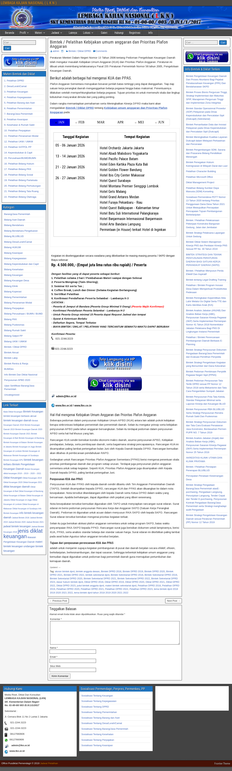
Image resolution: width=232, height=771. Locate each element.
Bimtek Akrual (11, 352)
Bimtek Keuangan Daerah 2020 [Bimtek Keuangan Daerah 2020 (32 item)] (28, 429)
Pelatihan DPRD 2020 (67, 589)
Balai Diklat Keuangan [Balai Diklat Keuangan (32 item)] (12, 412)
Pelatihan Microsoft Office (199, 177)
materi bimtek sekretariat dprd (120, 585)
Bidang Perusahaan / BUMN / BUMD (23, 313)
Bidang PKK (10, 319)
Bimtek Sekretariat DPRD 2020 (66, 578)
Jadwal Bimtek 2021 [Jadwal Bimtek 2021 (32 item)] (35, 522)
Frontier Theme (222, 768)
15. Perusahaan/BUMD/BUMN (20, 158)
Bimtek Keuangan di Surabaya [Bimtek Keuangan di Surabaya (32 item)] (26, 455)
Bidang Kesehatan (13, 269)
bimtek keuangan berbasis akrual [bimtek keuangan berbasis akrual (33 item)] (19, 416)
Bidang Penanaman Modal (18, 302)
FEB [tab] (79, 122)
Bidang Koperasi (12, 291)
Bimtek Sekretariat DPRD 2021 (100, 578)
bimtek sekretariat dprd (97, 574)
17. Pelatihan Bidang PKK (17, 169)
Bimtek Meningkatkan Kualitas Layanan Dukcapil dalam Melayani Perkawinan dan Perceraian (206, 140)
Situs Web (55, 670)
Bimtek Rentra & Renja (16, 363)
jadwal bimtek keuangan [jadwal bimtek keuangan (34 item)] (17, 526)
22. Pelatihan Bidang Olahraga (20, 197)
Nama (54, 652)
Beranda (9, 32)
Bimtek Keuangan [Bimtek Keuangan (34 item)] (33, 411)
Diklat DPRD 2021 (155, 582)
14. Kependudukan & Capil (18, 152)
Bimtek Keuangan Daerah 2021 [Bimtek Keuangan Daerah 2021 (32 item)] (16, 434)
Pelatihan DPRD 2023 (140, 589)
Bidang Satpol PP (13, 335)
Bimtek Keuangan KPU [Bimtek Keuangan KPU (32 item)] (13, 460)
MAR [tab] (101, 122)
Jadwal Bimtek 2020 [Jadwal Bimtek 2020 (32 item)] (17, 522)
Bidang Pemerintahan (15, 297)
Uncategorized (11, 394)
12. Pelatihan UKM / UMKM (18, 141)
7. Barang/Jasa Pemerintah (18, 113)
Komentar (56, 619)
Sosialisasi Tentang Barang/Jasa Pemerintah (104, 733)
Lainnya (73, 32)
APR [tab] (120, 122)
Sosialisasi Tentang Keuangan (97, 700)
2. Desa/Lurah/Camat (15, 86)
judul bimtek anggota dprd (90, 585)
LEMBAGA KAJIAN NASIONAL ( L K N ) (29, 3)
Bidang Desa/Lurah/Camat (18, 241)
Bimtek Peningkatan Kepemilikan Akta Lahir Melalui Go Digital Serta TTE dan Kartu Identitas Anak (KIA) (206, 301)
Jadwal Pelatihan (49, 767)
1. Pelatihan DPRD (14, 80)
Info (150, 32)
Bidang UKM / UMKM (15, 341)
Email (53, 661)
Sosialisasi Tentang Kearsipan (97, 749)
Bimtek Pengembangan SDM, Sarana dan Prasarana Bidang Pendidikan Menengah (205, 153)
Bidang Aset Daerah (14, 219)
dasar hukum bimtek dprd (69, 582)
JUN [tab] (159, 122)
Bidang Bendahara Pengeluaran (21, 230)
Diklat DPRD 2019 (114, 582)
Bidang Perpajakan (14, 308)
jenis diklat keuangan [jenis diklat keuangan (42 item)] (23, 533)
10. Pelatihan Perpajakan (17, 130)
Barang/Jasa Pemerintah (17, 214)
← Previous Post (58, 600)
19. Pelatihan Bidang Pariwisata (21, 180)
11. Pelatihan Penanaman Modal (21, 136)
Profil (23, 32)
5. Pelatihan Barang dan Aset (19, 102)
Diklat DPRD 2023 (66, 585)
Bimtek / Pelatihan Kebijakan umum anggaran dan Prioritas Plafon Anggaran (109, 44)
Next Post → (173, 600)
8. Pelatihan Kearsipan (16, 119)
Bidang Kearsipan (13, 253)
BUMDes (9, 369)
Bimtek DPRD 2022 (74, 574)
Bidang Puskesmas (14, 324)
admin (56, 51)
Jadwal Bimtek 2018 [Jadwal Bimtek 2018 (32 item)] (20, 518)
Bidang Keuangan (13, 275)
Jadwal (55, 32)
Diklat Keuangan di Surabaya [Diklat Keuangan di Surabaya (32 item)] (25, 508)
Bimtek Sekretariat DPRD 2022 (133, 578)
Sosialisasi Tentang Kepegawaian (98, 705)
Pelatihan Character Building (201, 171)
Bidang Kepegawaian (15, 258)
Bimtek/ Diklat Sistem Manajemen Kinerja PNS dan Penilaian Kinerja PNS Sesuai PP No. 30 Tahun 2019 (206, 245)
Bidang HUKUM (12, 247)
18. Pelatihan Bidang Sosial (18, 174)
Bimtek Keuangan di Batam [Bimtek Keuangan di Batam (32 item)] (15, 442)
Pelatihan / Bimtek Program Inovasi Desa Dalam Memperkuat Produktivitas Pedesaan (206, 289)
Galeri (104, 32)
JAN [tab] (59, 122)
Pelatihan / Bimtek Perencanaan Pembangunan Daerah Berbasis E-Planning (204, 341)
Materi (38, 32)
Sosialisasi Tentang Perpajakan (97, 744)
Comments (101, 51)
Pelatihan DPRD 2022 (116, 589)
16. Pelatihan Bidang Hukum (19, 163)
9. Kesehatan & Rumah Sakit (19, 125)
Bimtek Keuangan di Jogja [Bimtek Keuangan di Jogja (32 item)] (24, 447)
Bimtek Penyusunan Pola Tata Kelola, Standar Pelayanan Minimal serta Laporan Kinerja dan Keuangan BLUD (205, 400)
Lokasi (86, 32)
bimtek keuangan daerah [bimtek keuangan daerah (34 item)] (17, 420)
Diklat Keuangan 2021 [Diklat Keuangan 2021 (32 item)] (32, 482)
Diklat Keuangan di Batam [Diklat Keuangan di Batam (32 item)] (14, 495)
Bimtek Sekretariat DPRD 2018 (127, 574)
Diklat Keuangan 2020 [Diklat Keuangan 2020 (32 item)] (12, 482)
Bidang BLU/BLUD (14, 236)
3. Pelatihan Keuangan (16, 91)
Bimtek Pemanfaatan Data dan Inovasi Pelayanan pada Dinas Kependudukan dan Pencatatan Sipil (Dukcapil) (206, 128)
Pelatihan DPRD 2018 (149, 585)
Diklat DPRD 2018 (93, 582)
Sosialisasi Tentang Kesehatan (97, 738)
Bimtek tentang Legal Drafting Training (206, 279)
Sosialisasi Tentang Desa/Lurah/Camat (101, 727)
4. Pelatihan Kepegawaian (18, 97)
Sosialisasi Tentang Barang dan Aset (100, 722)
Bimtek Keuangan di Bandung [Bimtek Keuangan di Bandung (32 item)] (31, 438)
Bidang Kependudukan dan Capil (21, 264)
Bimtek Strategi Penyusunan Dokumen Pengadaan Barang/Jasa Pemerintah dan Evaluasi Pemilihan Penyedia (206, 353)
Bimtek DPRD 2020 (154, 571)
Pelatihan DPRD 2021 (92, 589)
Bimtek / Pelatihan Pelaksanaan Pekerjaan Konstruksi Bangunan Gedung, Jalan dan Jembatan (203, 224)
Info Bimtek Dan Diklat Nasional (20, 374)
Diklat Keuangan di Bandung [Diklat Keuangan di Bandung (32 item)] (31, 491)
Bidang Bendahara (14, 225)
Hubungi (118, 32)
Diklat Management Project (200, 182)
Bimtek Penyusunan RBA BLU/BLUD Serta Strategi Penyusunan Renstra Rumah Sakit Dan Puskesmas (205, 413)
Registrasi (134, 32)
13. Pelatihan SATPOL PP (17, 147)
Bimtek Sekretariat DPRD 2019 (160, 574)
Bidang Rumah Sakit (15, 330)
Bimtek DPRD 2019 (133, 571)
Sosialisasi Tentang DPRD (95, 711)
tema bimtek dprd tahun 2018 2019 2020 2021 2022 (101, 592)
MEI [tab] (139, 122)
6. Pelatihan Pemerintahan (18, 108)
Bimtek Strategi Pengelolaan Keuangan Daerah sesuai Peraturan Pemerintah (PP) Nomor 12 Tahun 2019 (206, 519)
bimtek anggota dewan (88, 571)
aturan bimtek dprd (64, 571)
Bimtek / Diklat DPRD (80, 51)
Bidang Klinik (11, 286)
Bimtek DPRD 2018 (111, 571)
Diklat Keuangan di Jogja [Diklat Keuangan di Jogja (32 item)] (21, 500)
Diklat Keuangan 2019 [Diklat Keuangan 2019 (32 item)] (32, 478)
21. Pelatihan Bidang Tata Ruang (21, 191)
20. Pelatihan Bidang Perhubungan (22, 185)
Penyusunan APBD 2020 (17, 380)
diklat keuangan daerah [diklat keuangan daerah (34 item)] (16, 486)
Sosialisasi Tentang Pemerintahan (99, 716)
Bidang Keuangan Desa (16, 280)
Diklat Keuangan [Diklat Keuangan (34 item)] (12, 477)
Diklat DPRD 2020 (134, 582)
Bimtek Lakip (11, 358)
